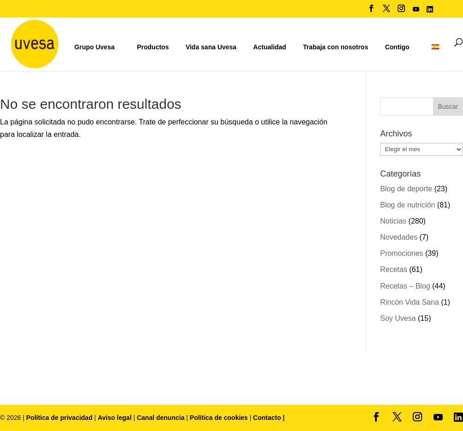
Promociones (401, 253)
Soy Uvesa (398, 318)
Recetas (393, 269)
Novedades (398, 237)
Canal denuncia (160, 417)
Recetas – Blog (405, 286)
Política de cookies (220, 417)
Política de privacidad (60, 417)
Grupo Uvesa (95, 47)
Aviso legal (114, 417)
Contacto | (268, 417)
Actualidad (270, 47)
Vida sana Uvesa (211, 47)
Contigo (397, 47)
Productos (153, 47)
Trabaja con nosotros (336, 47)
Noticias (393, 221)
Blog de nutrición (407, 205)
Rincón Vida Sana (409, 302)
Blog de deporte (406, 189)
